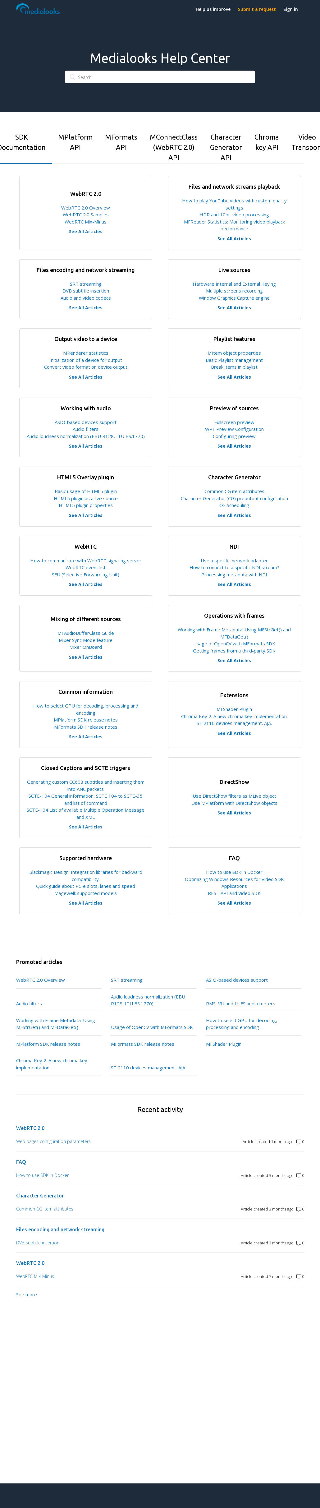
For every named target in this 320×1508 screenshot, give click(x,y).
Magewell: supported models (85, 893)
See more (26, 1294)
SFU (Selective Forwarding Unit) (85, 574)
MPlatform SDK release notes (86, 720)
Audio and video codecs (86, 298)
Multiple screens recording (234, 291)
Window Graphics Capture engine (234, 298)
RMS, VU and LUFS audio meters (240, 1003)
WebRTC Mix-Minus (86, 222)
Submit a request (257, 9)
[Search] (160, 77)
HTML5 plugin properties (86, 505)
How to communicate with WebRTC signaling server (85, 560)
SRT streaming (86, 284)
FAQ (21, 1162)
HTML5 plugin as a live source (86, 498)
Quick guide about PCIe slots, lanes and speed (85, 886)
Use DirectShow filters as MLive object (234, 796)
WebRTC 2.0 (30, 1128)
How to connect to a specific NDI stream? (234, 567)
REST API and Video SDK (234, 893)
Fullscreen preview (234, 422)
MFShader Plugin (234, 709)
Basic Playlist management (234, 360)
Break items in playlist (234, 367)
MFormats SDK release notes (85, 727)
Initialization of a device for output (85, 360)
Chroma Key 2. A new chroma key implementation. (234, 716)
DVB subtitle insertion (85, 291)
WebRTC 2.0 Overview (85, 208)
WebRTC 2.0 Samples (86, 214)
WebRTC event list (86, 567)
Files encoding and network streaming (60, 1229)
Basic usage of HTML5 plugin (86, 491)
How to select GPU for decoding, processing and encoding (241, 1024)
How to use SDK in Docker (234, 872)
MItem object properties (234, 353)
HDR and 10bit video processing (234, 214)
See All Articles (86, 231)
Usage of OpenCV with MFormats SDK (234, 643)
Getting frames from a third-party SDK (234, 651)
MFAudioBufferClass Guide (85, 633)
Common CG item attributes (234, 491)
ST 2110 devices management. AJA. (234, 723)
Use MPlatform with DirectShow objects (234, 803)
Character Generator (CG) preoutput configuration (234, 498)
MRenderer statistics (85, 353)
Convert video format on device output (85, 367)
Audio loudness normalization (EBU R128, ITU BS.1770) (86, 436)
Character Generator (40, 1195)
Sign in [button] (290, 9)
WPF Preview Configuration (234, 429)
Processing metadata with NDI (234, 574)
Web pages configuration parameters (53, 1141)
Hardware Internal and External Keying (234, 284)
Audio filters (85, 429)
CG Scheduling (234, 505)
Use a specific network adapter (234, 560)
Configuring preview (234, 436)
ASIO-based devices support (86, 422)
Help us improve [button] (213, 9)
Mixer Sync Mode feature (85, 640)
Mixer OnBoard (85, 647)
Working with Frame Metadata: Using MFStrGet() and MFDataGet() (55, 1024)
